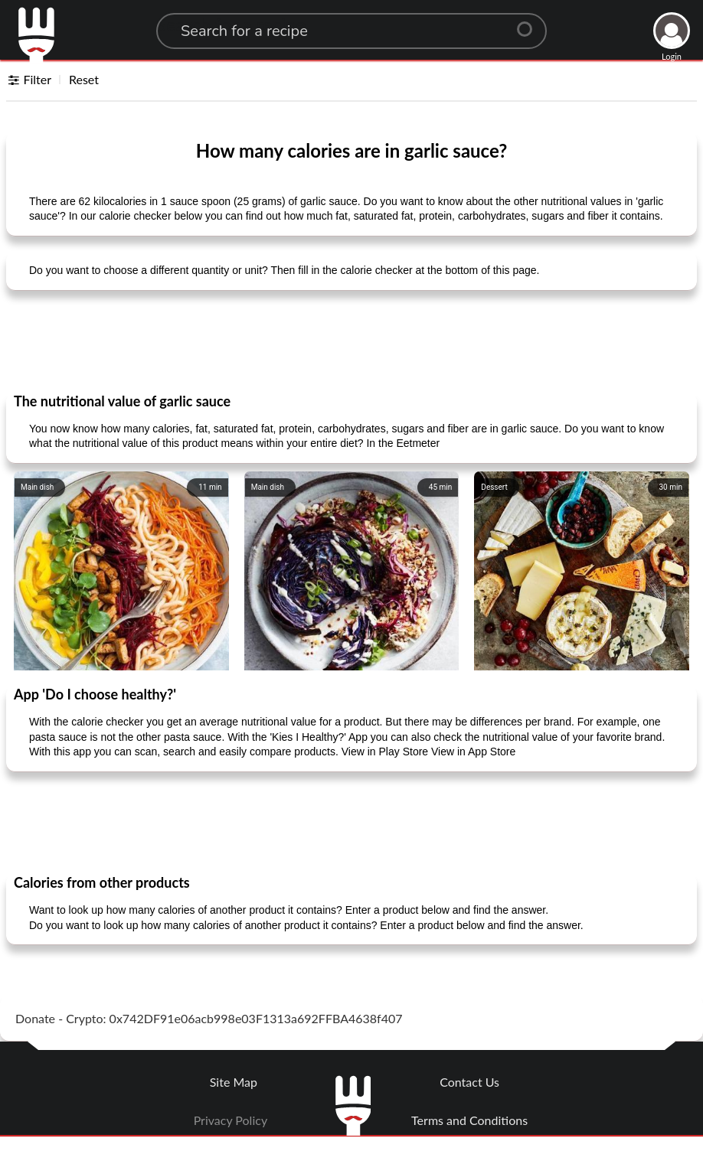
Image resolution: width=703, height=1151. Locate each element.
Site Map (233, 1081)
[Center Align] (529, 22)
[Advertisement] (351, 340)
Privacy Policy (231, 1120)
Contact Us (469, 1081)
